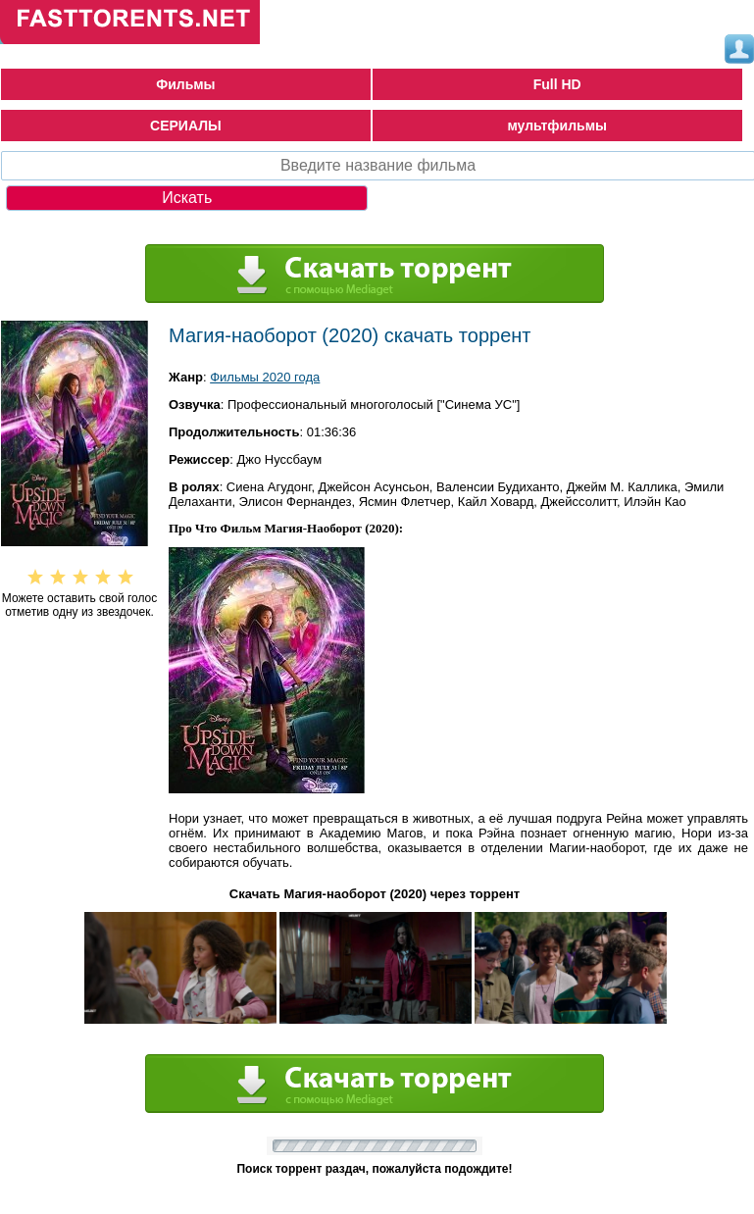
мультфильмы (557, 125)
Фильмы (185, 84)
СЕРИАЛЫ (186, 125)
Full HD (557, 84)
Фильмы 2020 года (265, 377)
